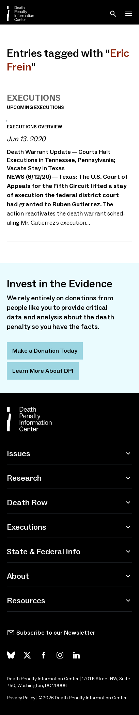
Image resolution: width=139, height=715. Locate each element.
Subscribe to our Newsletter (55, 632)
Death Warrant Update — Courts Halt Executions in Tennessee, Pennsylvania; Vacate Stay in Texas (61, 160)
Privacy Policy (21, 698)
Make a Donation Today (44, 350)
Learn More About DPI (42, 371)
